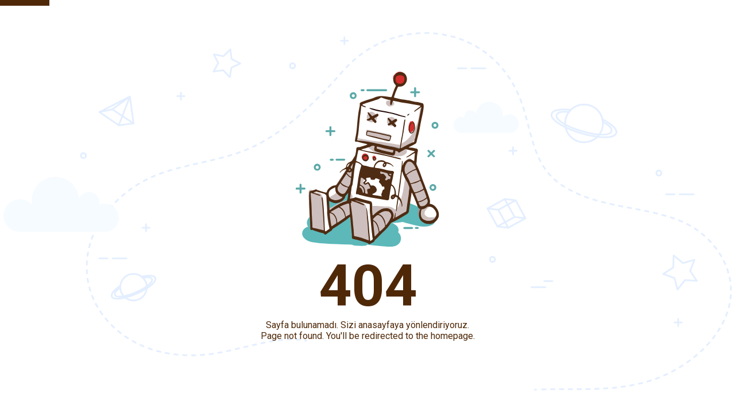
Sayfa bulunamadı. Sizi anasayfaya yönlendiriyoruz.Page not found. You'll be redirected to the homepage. (368, 330)
